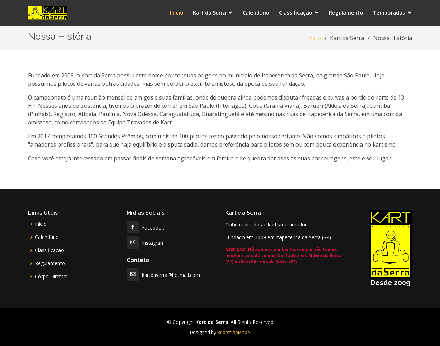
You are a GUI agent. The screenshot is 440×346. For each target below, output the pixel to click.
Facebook (145, 227)
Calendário (255, 12)
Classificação (295, 12)
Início (176, 12)
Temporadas (389, 12)
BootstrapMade (233, 332)
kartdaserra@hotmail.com (163, 275)
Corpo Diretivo (51, 276)
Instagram (146, 243)
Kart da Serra (209, 12)
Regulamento (346, 12)
